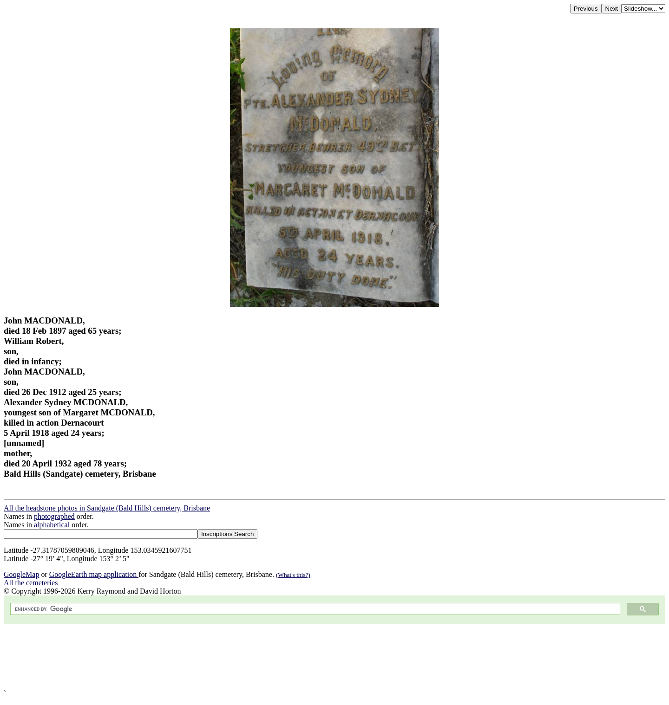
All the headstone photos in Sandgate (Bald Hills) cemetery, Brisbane (107, 508)
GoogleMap (21, 574)
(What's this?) (293, 574)
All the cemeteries (31, 583)
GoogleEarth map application (93, 574)
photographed (54, 516)
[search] (314, 609)
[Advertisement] (282, 656)
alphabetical (52, 525)
